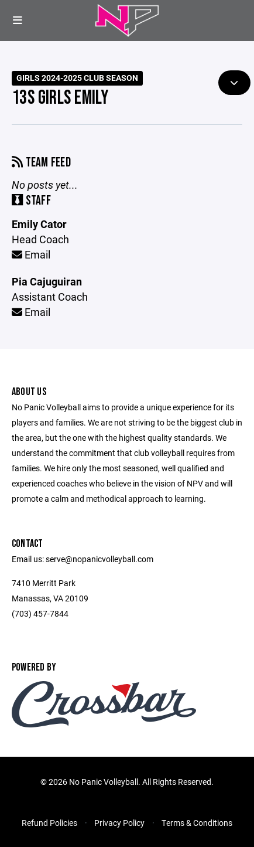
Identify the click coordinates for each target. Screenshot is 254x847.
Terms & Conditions (197, 822)
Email (31, 254)
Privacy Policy (119, 822)
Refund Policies (49, 822)
